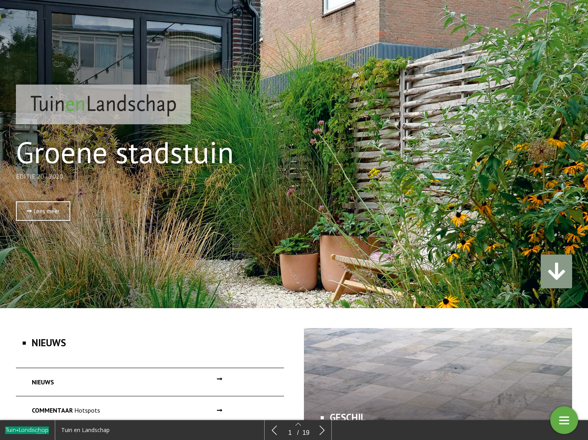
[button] (43, 211)
